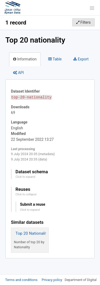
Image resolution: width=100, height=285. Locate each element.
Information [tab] (25, 59)
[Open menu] (92, 8)
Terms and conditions (21, 280)
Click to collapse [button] (26, 194)
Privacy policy (52, 280)
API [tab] (18, 73)
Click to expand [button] (25, 177)
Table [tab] (55, 59)
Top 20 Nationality (32, 233)
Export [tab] (81, 59)
